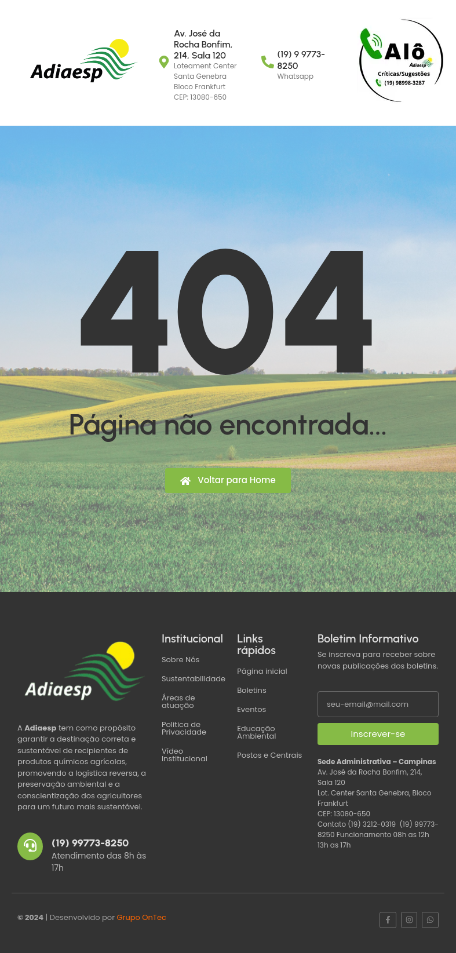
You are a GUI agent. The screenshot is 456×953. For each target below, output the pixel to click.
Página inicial (262, 671)
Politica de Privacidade (184, 728)
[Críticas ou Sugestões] (400, 60)
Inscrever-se (378, 734)
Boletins (252, 690)
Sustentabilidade (193, 678)
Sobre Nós (180, 659)
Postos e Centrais (269, 755)
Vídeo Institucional (184, 755)
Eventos (251, 709)
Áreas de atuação (178, 701)
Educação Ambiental (256, 732)
